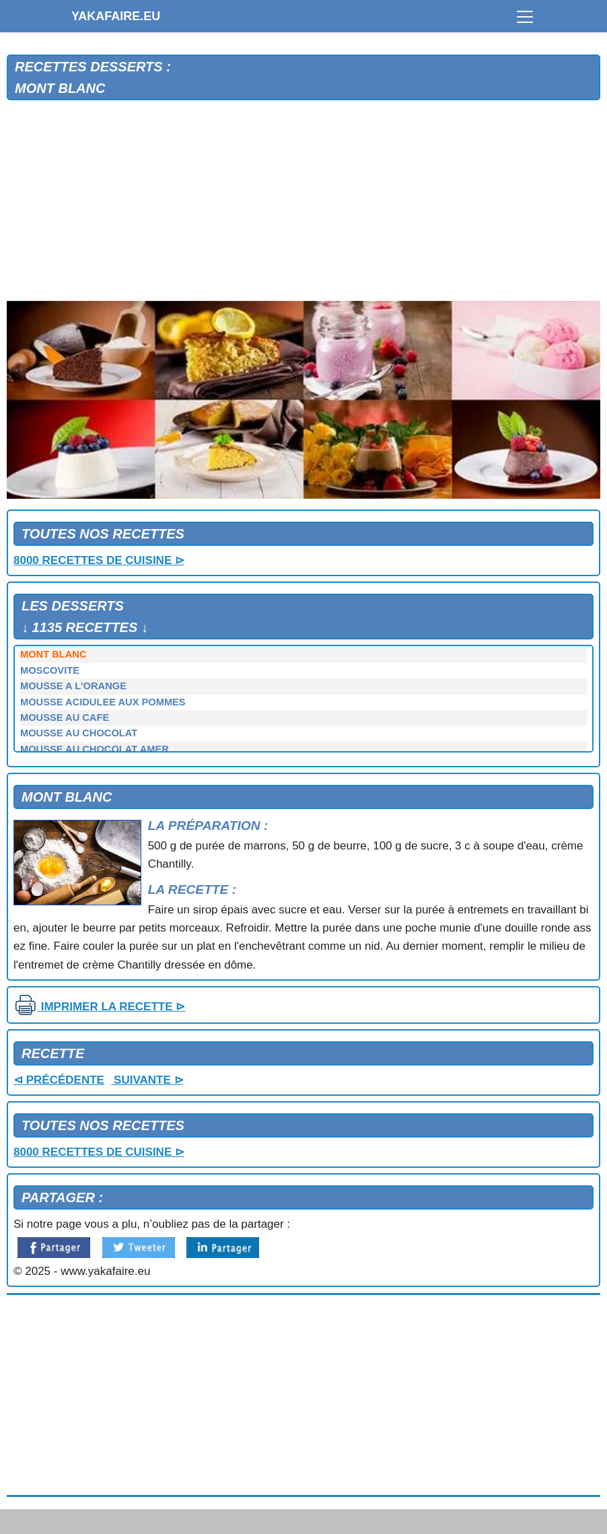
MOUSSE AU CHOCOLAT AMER (94, 749)
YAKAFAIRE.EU (115, 16)
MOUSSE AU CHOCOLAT (78, 733)
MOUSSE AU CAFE (64, 717)
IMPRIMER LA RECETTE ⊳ (99, 1006)
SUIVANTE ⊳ (146, 1080)
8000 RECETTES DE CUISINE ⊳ (98, 560)
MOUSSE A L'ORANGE (73, 686)
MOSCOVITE (49, 670)
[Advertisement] (303, 201)
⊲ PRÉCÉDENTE (58, 1080)
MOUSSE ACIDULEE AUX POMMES (103, 702)
